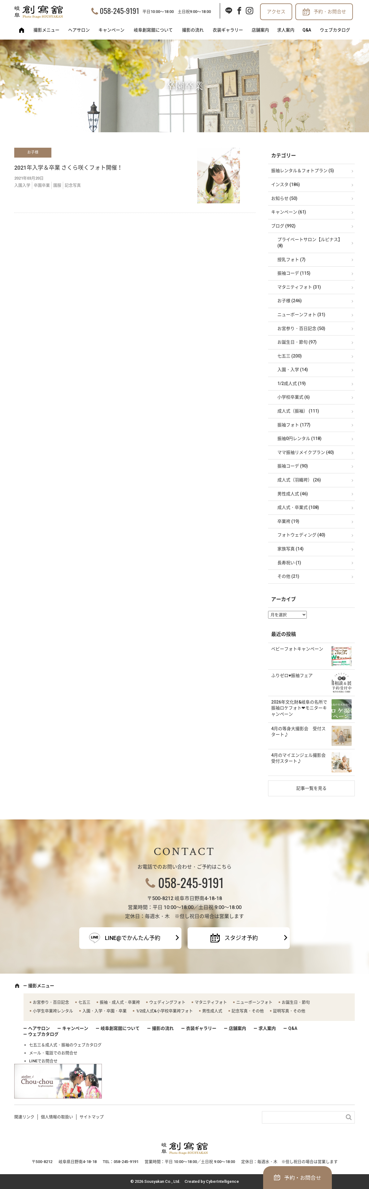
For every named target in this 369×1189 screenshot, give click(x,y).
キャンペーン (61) (288, 211)
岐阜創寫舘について (153, 30)
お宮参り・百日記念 (51, 1002)
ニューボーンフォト (254, 1002)
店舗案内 (260, 30)
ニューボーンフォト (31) (301, 314)
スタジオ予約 (241, 938)
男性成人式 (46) (292, 493)
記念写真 (73, 185)
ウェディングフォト (167, 1002)
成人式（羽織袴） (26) (299, 479)
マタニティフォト (211, 1002)
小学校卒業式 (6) (293, 397)
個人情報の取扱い (57, 1117)
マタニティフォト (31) (299, 287)
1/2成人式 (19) (291, 383)
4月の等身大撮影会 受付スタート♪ (298, 731)
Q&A (306, 30)
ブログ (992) (283, 225)
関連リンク (24, 1117)
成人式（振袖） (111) (298, 410)
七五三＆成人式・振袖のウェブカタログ (65, 1045)
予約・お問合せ (330, 12)
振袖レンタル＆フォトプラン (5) (302, 170)
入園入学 (22, 185)
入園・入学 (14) (292, 369)
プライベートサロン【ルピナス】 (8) (309, 242)
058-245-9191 (119, 10)
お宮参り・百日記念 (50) (301, 328)
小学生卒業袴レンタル (53, 1011)
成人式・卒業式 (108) (298, 507)
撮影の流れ (193, 30)
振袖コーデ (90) (292, 465)
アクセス (276, 12)
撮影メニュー (46, 30)
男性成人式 (212, 1011)
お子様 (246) (289, 300)
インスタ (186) (285, 184)
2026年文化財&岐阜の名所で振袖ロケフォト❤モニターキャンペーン (299, 708)
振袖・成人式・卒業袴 (120, 1002)
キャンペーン (111, 30)
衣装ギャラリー (228, 30)
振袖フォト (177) (293, 424)
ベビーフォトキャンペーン (297, 648)
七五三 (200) (289, 355)
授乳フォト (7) (291, 259)
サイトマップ (92, 1117)
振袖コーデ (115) (293, 273)
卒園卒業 (42, 185)
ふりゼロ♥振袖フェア (292, 675)
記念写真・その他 (248, 1011)
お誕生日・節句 (296, 1002)
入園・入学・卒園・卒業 (104, 1011)
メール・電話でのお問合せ (53, 1053)
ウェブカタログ (335, 30)
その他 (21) (288, 576)
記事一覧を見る (311, 788)
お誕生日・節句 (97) (297, 342)
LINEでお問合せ (43, 1061)
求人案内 (285, 30)
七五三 (84, 1002)
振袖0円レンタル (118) (299, 438)
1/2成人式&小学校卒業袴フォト (164, 1011)
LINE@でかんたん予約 (132, 938)
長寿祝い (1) (289, 562)
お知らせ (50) (284, 198)
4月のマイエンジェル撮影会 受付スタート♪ (300, 758)
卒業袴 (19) (288, 521)
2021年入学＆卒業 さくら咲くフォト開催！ (68, 167)
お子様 (32, 152)
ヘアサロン (79, 30)
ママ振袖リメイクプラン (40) (305, 452)
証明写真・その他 (289, 1011)
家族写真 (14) (290, 548)
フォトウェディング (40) (301, 534)
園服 (57, 185)
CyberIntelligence (222, 1181)
